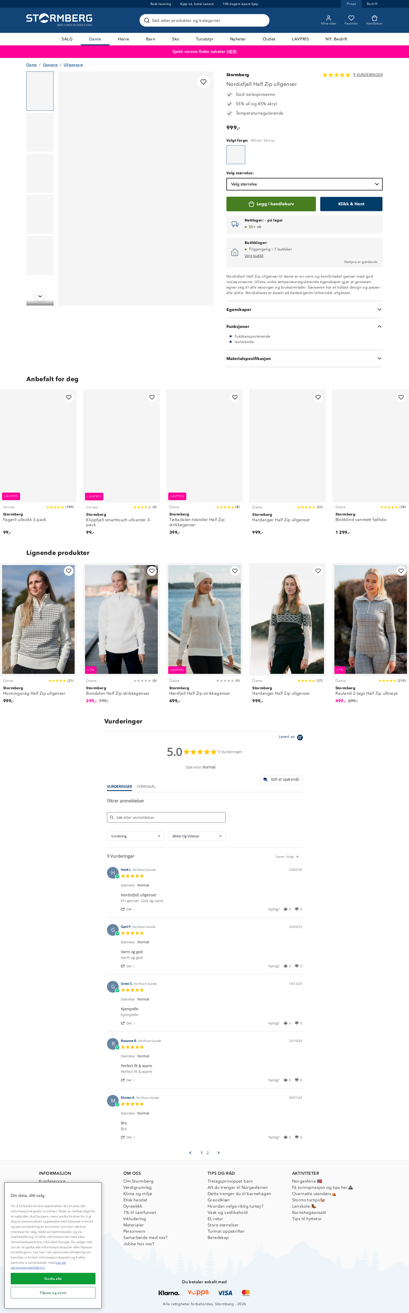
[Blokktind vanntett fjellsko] (370, 465)
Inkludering (134, 1218)
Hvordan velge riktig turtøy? (235, 1206)
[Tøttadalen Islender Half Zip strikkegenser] (204, 465)
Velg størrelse (305, 184)
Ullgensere (73, 65)
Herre (123, 39)
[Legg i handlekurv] (271, 204)
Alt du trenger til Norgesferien (238, 1187)
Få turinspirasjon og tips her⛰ (322, 1187)
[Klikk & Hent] (351, 204)
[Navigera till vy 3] (40, 173)
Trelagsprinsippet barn (230, 1181)
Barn (150, 39)
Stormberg (237, 74)
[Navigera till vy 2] (40, 132)
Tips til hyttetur (307, 1218)
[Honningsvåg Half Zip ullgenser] (38, 636)
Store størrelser (223, 1224)
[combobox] (135, 836)
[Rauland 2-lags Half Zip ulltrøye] (370, 636)
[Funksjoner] (304, 326)
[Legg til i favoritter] (203, 82)
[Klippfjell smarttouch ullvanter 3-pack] (121, 465)
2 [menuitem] (208, 1152)
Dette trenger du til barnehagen (239, 1193)
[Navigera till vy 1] (40, 91)
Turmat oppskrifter (226, 1231)
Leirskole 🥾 (304, 1206)
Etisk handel (135, 1199)
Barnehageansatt (309, 1212)
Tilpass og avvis (53, 1293)
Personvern (134, 1231)
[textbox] (301, 858)
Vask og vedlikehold (228, 1212)
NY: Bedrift (336, 39)
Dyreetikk (132, 1206)
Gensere (50, 65)
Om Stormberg (138, 1181)
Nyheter (238, 39)
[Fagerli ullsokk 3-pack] (38, 465)
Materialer (133, 1224)
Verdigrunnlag (137, 1187)
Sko (175, 39)
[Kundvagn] (374, 20)
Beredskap (218, 1237)
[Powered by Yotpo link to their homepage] (292, 738)
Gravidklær (219, 1199)
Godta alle (53, 1278)
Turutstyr (204, 39)
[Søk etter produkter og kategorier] (205, 20)
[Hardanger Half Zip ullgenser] (287, 465)
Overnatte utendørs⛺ (314, 1193)
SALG (67, 39)
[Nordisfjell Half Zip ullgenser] (235, 154)
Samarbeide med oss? (145, 1237)
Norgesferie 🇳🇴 (307, 1181)
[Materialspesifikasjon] (304, 358)
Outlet (269, 39)
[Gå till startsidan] (60, 20)
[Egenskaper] (304, 309)
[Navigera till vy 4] (40, 214)
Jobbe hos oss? (138, 1243)
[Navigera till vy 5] (40, 255)
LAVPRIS (300, 39)
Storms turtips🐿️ (308, 1199)
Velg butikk (254, 256)
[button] (129, 909)
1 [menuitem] (202, 1152)
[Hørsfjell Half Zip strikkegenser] (204, 636)
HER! (232, 51)
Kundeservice (52, 1181)
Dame (95, 39)
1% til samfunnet (139, 1212)
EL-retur (215, 1218)
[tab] (281, 779)
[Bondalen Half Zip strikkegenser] (121, 636)
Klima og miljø (137, 1193)
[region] (53, 1245)
